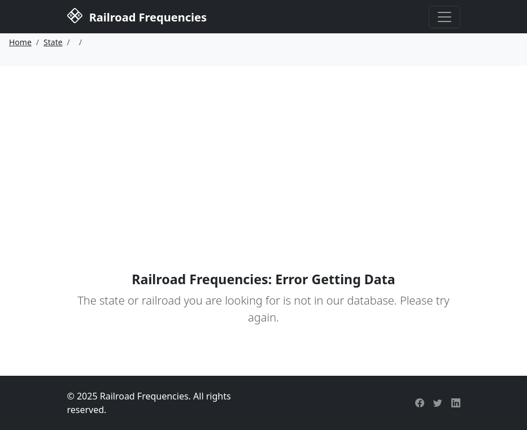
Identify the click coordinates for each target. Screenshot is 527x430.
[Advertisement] (263, 151)
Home (20, 42)
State (53, 42)
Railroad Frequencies (137, 16)
